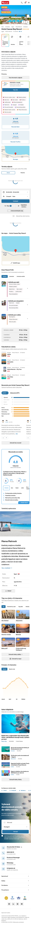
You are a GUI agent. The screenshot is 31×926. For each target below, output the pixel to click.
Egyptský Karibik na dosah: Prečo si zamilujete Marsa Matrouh (20, 764)
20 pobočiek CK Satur (14, 847)
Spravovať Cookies (5, 912)
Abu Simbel (4, 620)
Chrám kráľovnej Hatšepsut (21, 649)
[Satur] (5, 3)
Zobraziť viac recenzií (15, 443)
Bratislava (22, 790)
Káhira (9, 354)
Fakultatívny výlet (11, 606)
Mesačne (23, 172)
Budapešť (13, 790)
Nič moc (6, 404)
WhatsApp (10, 863)
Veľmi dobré (6, 399)
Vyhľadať (15, 201)
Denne (8, 172)
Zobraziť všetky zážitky (15, 654)
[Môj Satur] (25, 2)
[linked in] (13, 904)
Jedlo (22, 488)
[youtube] (22, 904)
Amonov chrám (6, 634)
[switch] (13, 216)
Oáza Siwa (10, 377)
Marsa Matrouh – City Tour (14, 369)
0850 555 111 (10, 852)
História (27, 606)
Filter (8, 206)
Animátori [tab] (11, 276)
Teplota (4, 669)
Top (3, 606)
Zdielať (8, 591)
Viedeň (4, 790)
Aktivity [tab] (5, 276)
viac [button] (17, 434)
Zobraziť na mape (15, 659)
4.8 (20, 31)
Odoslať (15, 831)
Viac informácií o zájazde (15, 77)
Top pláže (20, 606)
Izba (12, 488)
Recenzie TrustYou (15, 142)
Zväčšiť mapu (15, 263)
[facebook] (9, 904)
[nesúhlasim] (6, 437)
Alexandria (10, 362)
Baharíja (18, 634)
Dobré (5, 402)
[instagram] (17, 904)
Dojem (17, 488)
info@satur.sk (11, 868)
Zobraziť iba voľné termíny (23, 216)
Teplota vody (12, 669)
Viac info (15, 90)
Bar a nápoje (28, 487)
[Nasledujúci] (28, 16)
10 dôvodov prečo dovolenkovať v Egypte (20, 756)
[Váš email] (15, 822)
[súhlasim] (3, 437)
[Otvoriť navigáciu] (28, 2)
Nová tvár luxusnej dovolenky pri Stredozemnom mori (20, 748)
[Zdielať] (28, 22)
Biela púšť (4, 648)
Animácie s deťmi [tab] (21, 276)
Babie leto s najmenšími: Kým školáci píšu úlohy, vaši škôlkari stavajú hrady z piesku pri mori (15, 737)
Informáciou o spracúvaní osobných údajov (11, 838)
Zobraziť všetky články (15, 779)
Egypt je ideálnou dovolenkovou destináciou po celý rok (20, 772)
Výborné (6, 397)
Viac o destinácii (7, 568)
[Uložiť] (24, 22)
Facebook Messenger (13, 857)
